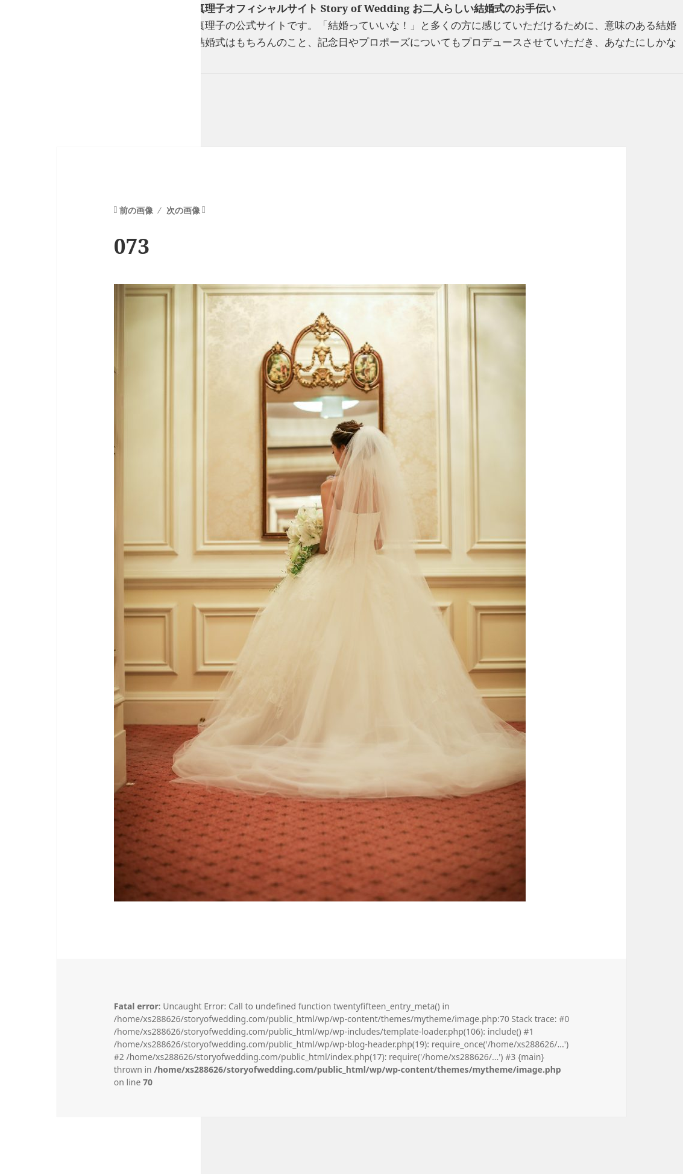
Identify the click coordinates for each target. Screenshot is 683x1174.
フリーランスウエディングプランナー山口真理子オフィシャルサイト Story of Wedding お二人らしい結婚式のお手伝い (278, 8)
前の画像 (136, 210)
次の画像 (183, 210)
